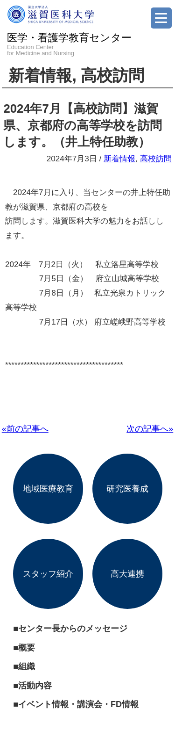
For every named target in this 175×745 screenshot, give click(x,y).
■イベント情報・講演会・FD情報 (76, 704)
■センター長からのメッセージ (70, 628)
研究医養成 (127, 488)
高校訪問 (112, 75)
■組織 (24, 666)
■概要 (24, 647)
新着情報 (40, 75)
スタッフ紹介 (48, 574)
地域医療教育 (48, 488)
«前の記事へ (25, 429)
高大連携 (127, 574)
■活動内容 (32, 685)
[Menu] (161, 18)
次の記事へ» (149, 429)
